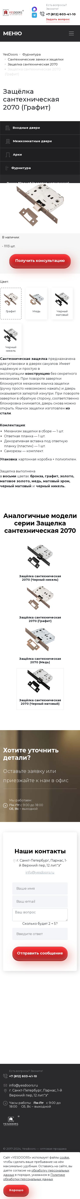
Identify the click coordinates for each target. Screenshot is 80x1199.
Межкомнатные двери (29, 141)
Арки (14, 155)
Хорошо (16, 1190)
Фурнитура (18, 168)
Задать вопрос (58, 19)
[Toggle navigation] (71, 33)
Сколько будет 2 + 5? (40, 924)
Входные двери (23, 128)
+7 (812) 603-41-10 (61, 14)
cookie (64, 1157)
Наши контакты (40, 851)
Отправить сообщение (40, 953)
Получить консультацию (40, 260)
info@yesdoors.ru (40, 872)
